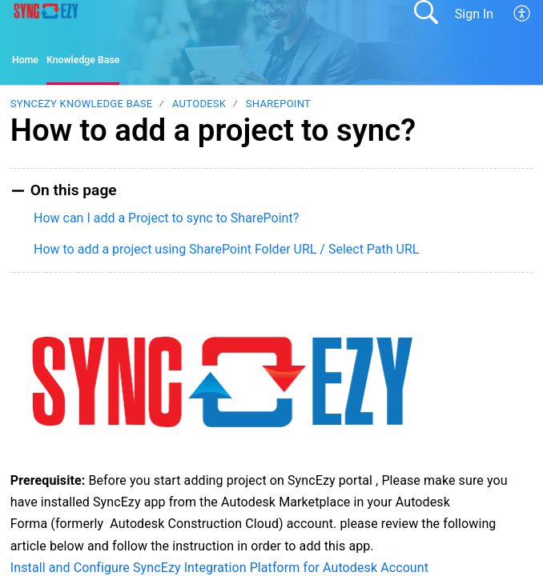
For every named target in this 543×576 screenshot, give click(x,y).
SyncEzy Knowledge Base (81, 108)
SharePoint (278, 108)
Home (29, 62)
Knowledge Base (102, 62)
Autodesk (199, 108)
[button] (523, 13)
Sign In (474, 14)
